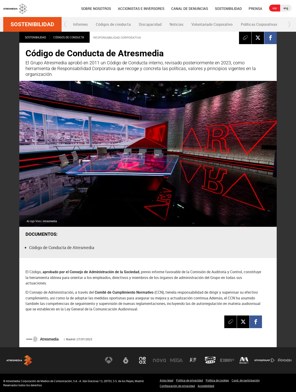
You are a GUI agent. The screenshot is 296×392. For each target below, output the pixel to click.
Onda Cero (210, 360)
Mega (176, 360)
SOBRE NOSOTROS (96, 8)
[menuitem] (96, 8)
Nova (159, 360)
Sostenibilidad (32, 24)
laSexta (126, 360)
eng (286, 8)
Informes (80, 24)
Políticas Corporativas (259, 24)
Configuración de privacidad (177, 386)
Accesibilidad (206, 386)
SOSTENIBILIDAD (228, 8)
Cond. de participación (246, 380)
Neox (142, 360)
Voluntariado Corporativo (212, 24)
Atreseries (193, 360)
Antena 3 (109, 360)
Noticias (176, 24)
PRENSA (255, 8)
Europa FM (227, 360)
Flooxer (285, 360)
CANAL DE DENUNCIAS (189, 8)
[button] (65, 24)
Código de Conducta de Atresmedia (61, 247)
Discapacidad (150, 24)
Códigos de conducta (113, 24)
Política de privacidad (189, 380)
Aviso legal (166, 380)
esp (275, 8)
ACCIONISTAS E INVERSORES (141, 8)
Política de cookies (217, 380)
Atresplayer (264, 360)
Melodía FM (244, 360)
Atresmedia (19, 360)
